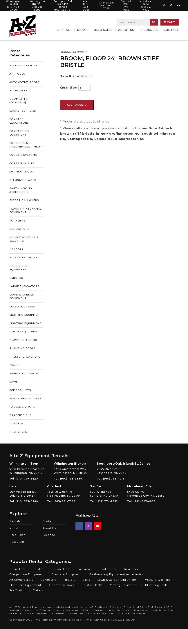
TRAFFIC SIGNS (20, 415)
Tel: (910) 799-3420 (23, 478)
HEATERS (16, 249)
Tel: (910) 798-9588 (68, 478)
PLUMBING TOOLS (22, 348)
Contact (171, 30)
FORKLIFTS (17, 220)
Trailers (38, 590)
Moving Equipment (124, 585)
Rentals (64, 30)
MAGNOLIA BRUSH (73, 52)
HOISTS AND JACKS (23, 257)
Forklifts (39, 569)
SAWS (13, 381)
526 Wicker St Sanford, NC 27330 (104, 490)
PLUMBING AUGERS (23, 339)
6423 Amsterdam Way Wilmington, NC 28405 (71, 468)
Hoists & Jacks (92, 585)
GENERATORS (19, 228)
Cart (169, 22)
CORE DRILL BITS (22, 163)
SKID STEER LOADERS (25, 398)
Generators (48, 579)
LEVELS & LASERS (22, 306)
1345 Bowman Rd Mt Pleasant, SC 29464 (64, 490)
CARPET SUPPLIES (22, 110)
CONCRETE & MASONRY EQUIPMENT (25, 144)
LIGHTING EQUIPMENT (25, 314)
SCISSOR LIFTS (20, 390)
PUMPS (14, 364)
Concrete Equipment (66, 574)
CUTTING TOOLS (21, 171)
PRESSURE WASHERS (24, 356)
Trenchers (131, 569)
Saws (86, 579)
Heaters (69, 579)
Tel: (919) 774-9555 (104, 501)
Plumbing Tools (156, 585)
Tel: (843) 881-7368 (61, 501)
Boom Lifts (17, 569)
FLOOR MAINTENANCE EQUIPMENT (25, 210)
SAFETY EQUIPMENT (24, 373)
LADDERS (16, 277)
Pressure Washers (157, 579)
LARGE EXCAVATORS (24, 286)
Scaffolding (17, 590)
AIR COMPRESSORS (23, 65)
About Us (126, 30)
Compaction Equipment (26, 574)
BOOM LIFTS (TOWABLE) (18, 100)
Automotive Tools (61, 585)
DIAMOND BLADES (22, 180)
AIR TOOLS (17, 73)
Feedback (49, 535)
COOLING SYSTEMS (23, 154)
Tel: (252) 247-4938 (141, 501)
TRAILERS (16, 423)
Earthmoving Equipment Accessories (116, 574)
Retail (82, 30)
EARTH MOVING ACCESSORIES (20, 190)
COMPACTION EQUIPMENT (19, 132)
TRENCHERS (18, 431)
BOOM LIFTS (18, 90)
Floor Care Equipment (25, 585)
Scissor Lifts (60, 569)
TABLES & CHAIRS (22, 406)
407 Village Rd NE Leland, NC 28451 (23, 490)
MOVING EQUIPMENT (24, 331)
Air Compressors (21, 579)
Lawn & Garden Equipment (116, 579)
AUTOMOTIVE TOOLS (24, 82)
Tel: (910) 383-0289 (23, 501)
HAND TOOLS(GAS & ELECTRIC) (24, 239)
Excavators (85, 569)
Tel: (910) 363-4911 (110, 478)
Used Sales (103, 30)
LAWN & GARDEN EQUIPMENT (21, 296)
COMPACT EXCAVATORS (19, 121)
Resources (149, 30)
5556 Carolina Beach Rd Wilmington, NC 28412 (27, 468)
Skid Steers (108, 569)
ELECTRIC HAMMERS (24, 200)
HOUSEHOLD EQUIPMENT (18, 267)
